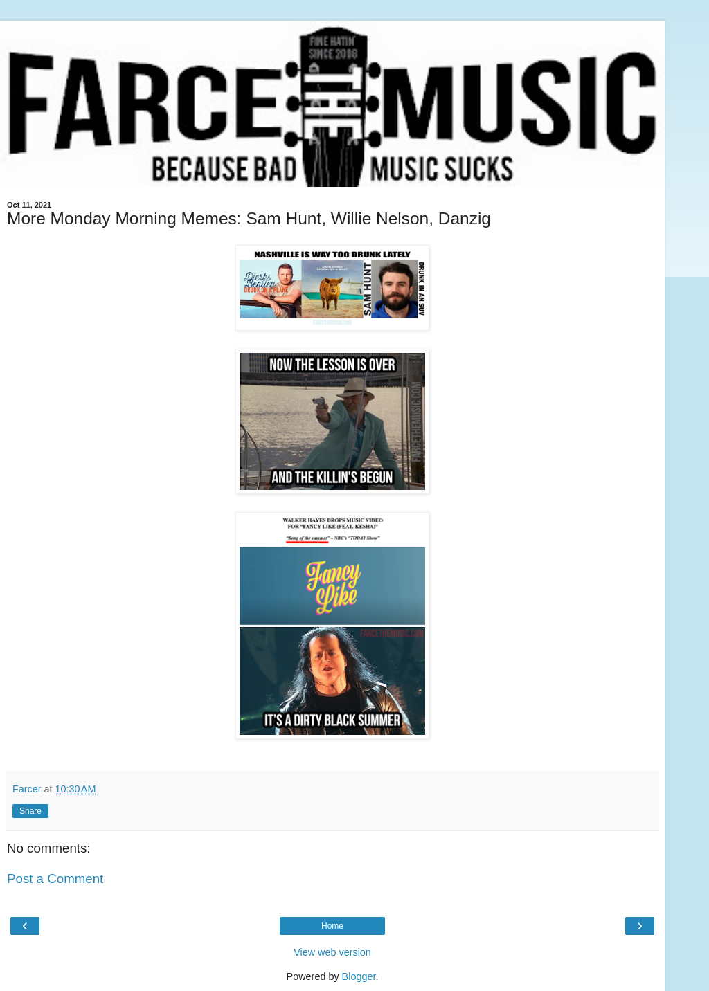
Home (332, 926)
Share (30, 811)
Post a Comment (55, 878)
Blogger (359, 976)
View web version (332, 952)
